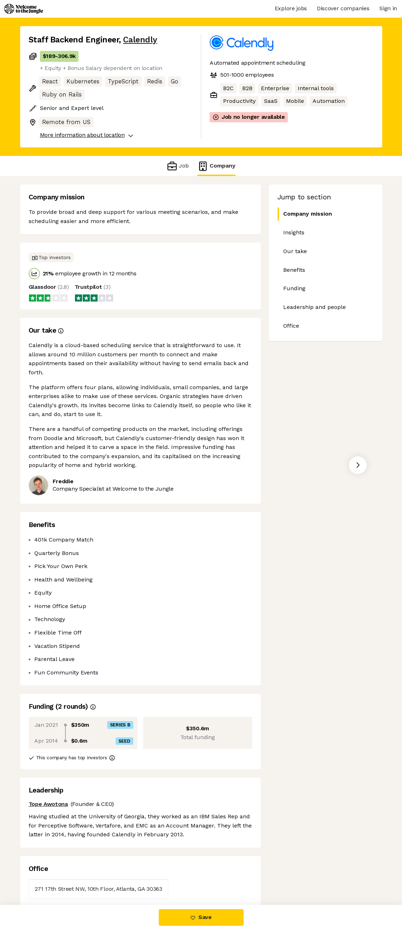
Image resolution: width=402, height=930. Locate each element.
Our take (295, 251)
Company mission (305, 214)
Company (216, 166)
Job (178, 166)
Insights (293, 232)
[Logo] (23, 9)
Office (291, 325)
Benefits (294, 270)
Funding (294, 288)
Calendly (140, 40)
